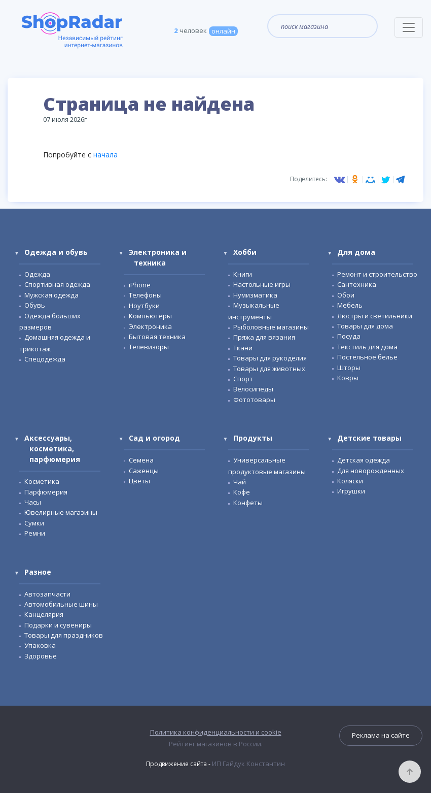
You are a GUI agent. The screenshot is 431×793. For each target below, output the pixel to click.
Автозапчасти (47, 594)
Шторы (349, 367)
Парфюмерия (45, 492)
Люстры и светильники (374, 315)
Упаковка (40, 645)
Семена (141, 460)
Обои (345, 295)
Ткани (243, 347)
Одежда (37, 274)
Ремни (34, 533)
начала (105, 154)
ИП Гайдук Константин (248, 763)
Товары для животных (269, 368)
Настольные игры (262, 284)
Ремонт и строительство (377, 274)
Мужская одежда (51, 295)
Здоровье (40, 655)
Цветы (139, 480)
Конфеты (248, 502)
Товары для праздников (63, 635)
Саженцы (144, 470)
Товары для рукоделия (270, 357)
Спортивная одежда (57, 284)
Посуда (349, 336)
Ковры (347, 377)
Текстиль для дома (367, 346)
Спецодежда (44, 359)
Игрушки (351, 490)
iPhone (140, 284)
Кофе (241, 492)
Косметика (41, 481)
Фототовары (254, 399)
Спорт (243, 378)
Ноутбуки (144, 305)
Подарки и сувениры (58, 625)
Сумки (34, 522)
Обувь (34, 305)
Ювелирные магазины (60, 512)
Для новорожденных (370, 470)
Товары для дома (365, 326)
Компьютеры (150, 315)
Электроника (150, 326)
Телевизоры (149, 346)
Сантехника (356, 284)
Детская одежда (363, 460)
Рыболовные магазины (271, 327)
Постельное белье (367, 356)
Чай (239, 481)
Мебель (350, 305)
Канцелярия (43, 614)
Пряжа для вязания (264, 337)
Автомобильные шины (61, 604)
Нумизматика (255, 295)
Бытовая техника (157, 336)
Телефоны (145, 295)
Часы (32, 502)
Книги (242, 274)
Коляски (350, 480)
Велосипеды (253, 388)
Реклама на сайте (381, 735)
